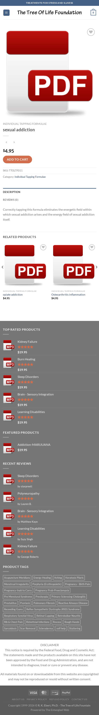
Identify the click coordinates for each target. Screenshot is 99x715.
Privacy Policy (37, 699)
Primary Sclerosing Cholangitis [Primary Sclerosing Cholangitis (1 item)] (69, 596)
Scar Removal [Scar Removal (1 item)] (27, 628)
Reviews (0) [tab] (10, 199)
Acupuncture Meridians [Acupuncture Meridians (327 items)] (17, 577)
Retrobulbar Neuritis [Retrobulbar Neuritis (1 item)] (69, 615)
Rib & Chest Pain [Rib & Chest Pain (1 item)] (13, 622)
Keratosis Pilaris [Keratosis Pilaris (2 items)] (74, 577)
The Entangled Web (57, 709)
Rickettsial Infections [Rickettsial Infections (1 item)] (37, 622)
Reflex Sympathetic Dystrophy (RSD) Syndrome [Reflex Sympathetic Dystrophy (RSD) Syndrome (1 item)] (53, 609)
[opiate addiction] (25, 265)
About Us (18, 699)
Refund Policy (59, 699)
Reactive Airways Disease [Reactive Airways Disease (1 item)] (72, 603)
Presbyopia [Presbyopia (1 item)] (42, 596)
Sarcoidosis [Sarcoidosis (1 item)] (10, 628)
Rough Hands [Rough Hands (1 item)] (71, 622)
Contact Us (79, 699)
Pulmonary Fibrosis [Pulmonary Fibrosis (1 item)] (44, 603)
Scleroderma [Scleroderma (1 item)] (46, 628)
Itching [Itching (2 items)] (58, 577)
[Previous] (3, 275)
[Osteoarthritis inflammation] (73, 265)
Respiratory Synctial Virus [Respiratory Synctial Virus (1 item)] (18, 615)
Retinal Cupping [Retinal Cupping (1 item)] (45, 615)
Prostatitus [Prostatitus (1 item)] (10, 603)
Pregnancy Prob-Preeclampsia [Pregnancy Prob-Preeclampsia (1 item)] (52, 590)
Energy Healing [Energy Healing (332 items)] (42, 577)
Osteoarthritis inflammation (68, 294)
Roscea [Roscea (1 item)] (57, 622)
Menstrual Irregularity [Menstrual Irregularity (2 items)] (16, 584)
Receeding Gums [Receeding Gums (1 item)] (13, 609)
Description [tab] (11, 192)
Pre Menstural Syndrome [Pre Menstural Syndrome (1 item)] (18, 596)
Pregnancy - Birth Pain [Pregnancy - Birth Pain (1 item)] (77, 584)
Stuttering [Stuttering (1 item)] (74, 628)
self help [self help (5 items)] (61, 628)
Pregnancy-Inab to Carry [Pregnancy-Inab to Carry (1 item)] (18, 590)
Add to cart (17, 159)
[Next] (96, 275)
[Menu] (6, 13)
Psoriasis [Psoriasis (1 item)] (25, 603)
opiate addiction (13, 294)
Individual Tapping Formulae (25, 123)
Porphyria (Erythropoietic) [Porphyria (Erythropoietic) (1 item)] (47, 584)
